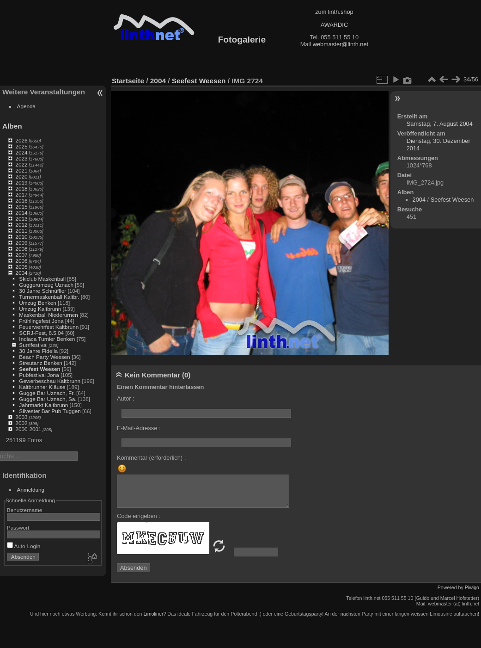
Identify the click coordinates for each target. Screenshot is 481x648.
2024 (21, 152)
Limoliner (153, 614)
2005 (21, 267)
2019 (21, 182)
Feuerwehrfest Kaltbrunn (49, 327)
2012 (21, 225)
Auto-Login (24, 546)
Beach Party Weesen (44, 357)
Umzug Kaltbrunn (40, 309)
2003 (21, 417)
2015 (21, 207)
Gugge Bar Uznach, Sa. (47, 399)
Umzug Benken (37, 303)
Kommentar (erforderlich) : (151, 457)
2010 (21, 237)
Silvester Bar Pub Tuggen (49, 411)
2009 (21, 243)
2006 (21, 261)
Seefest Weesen (39, 369)
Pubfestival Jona (39, 375)
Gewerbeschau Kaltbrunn (49, 381)
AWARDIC (334, 24)
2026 (21, 140)
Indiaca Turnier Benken (47, 339)
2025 (21, 146)
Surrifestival (33, 345)
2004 (21, 273)
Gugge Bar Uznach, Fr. (46, 393)
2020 (21, 176)
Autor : (125, 398)
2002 (21, 423)
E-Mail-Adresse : (139, 428)
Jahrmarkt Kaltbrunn (43, 405)
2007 (21, 255)
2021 (21, 170)
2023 (21, 158)
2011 (21, 231)
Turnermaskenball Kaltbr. (49, 297)
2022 (21, 164)
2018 (21, 188)
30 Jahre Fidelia (38, 351)
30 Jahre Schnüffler (42, 291)
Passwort (18, 528)
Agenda (26, 106)
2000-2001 (28, 429)
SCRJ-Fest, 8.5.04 (41, 333)
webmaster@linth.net (340, 44)
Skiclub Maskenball (42, 279)
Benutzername (25, 510)
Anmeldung (31, 490)
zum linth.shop (334, 11)
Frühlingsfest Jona (41, 321)
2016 (21, 200)
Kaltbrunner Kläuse (42, 387)
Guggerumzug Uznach (46, 285)
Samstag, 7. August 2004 (440, 123)
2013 (21, 219)
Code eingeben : (138, 515)
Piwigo (472, 587)
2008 (21, 249)
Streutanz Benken (40, 363)
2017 (21, 194)
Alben (12, 126)
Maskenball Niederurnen (48, 315)
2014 (21, 213)
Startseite (128, 81)
